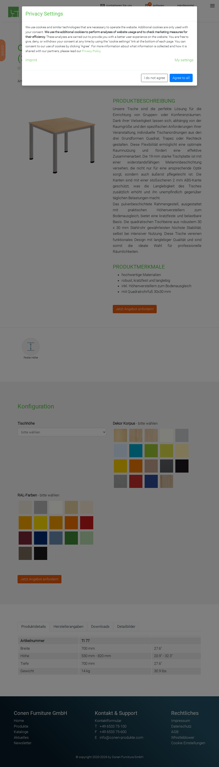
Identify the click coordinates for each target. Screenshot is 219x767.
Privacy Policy (91, 51)
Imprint (31, 60)
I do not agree (154, 78)
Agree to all (181, 78)
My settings (184, 60)
